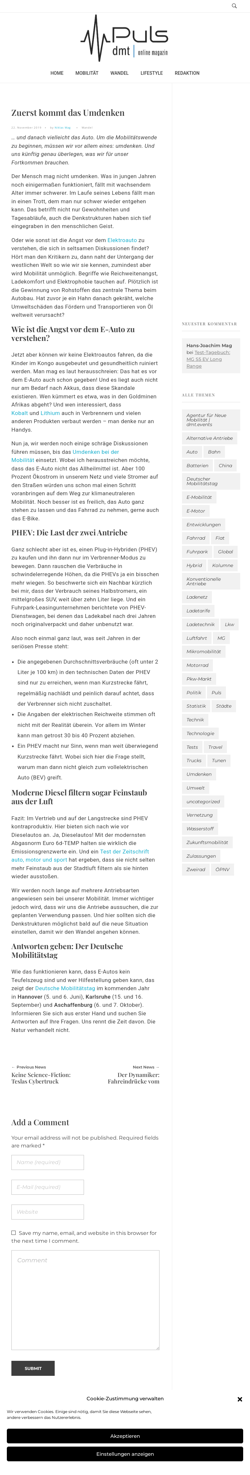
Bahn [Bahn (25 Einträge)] (214, 452)
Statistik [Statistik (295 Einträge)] (196, 706)
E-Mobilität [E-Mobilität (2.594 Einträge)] (199, 497)
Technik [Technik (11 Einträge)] (195, 720)
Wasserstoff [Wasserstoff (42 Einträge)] (200, 829)
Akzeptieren (125, 1436)
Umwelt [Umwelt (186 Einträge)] (196, 788)
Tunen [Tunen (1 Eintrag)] (219, 760)
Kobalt (20, 413)
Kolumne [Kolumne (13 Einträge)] (222, 565)
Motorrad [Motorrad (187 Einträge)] (197, 665)
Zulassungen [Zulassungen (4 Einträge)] (201, 856)
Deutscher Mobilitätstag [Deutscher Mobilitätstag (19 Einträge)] (202, 481)
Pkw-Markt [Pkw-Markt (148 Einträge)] (199, 679)
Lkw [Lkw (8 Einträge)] (229, 624)
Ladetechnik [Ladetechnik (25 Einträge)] (201, 624)
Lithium (51, 413)
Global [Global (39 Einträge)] (225, 552)
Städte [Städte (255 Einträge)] (223, 706)
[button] (240, 1398)
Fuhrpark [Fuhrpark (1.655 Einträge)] (197, 552)
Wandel (87, 127)
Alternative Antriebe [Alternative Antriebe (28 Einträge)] (210, 438)
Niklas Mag (63, 127)
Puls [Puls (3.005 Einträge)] (216, 693)
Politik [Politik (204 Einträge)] (194, 693)
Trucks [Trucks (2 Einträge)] (194, 760)
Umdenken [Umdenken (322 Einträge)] (199, 774)
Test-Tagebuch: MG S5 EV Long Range (208, 359)
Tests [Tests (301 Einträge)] (192, 747)
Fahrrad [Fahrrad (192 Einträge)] (196, 538)
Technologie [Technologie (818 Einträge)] (200, 733)
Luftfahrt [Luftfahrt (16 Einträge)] (197, 638)
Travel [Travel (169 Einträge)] (215, 747)
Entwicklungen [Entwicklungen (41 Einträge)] (204, 525)
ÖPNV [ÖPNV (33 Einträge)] (222, 869)
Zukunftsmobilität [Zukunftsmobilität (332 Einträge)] (207, 842)
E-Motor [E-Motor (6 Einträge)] (196, 511)
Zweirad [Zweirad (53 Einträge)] (196, 869)
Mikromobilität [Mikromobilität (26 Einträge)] (204, 651)
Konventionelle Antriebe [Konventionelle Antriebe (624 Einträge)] (204, 581)
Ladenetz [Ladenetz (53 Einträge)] (197, 597)
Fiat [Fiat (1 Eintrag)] (220, 538)
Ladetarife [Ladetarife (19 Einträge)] (198, 611)
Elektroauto (122, 240)
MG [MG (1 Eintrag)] (221, 638)
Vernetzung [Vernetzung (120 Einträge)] (200, 815)
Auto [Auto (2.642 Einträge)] (192, 452)
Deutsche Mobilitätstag (65, 988)
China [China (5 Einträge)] (225, 466)
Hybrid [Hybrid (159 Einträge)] (194, 565)
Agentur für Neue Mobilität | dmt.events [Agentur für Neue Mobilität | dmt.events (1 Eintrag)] (206, 419)
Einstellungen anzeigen (125, 1454)
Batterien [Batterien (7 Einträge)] (197, 466)
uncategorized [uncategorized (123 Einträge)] (203, 802)
